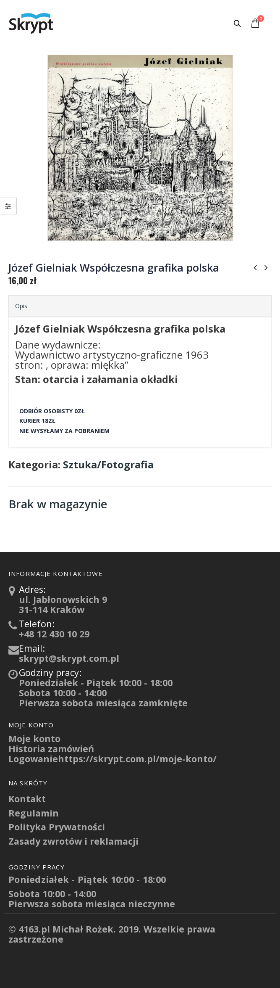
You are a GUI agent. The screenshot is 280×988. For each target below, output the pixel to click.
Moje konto (34, 738)
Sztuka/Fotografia (108, 464)
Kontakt (27, 799)
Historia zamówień (51, 748)
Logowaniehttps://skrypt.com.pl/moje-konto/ (112, 759)
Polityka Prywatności (56, 827)
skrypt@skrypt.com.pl (69, 658)
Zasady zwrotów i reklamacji (73, 841)
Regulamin (33, 813)
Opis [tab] (21, 306)
